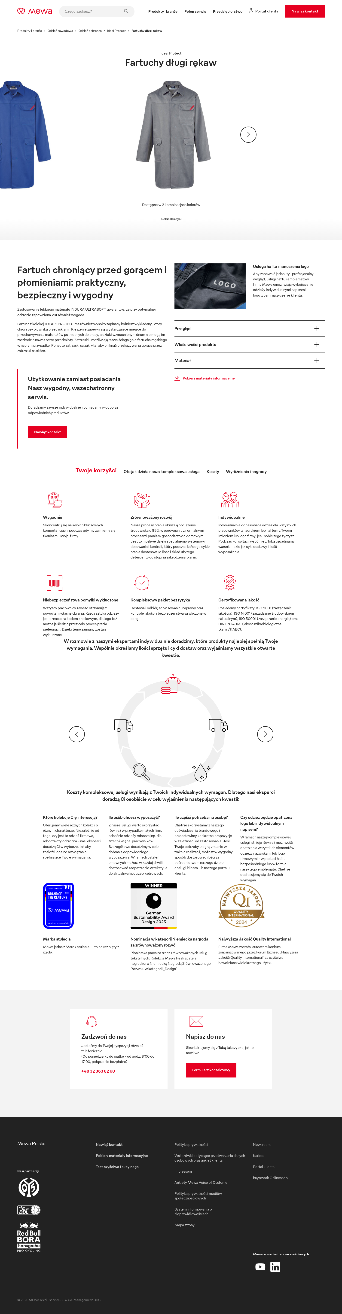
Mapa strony (184, 1225)
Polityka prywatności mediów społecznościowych (198, 1195)
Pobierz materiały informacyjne (203, 378)
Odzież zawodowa (60, 31)
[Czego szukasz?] (96, 11)
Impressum (183, 1171)
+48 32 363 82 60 (98, 1071)
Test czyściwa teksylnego (117, 1166)
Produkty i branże (29, 31)
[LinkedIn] (275, 1266)
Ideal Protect (116, 31)
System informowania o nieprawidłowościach (193, 1211)
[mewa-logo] (34, 11)
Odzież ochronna (90, 31)
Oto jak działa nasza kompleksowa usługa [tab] (162, 471)
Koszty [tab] (213, 471)
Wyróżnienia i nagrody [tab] (246, 471)
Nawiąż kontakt (305, 11)
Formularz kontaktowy (211, 1070)
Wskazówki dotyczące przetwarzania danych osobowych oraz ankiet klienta (209, 1157)
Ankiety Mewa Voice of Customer (201, 1182)
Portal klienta (264, 1166)
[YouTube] (260, 1266)
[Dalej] (248, 135)
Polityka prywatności (191, 1144)
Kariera (258, 1155)
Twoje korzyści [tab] (96, 470)
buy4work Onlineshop (270, 1177)
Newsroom (262, 1144)
